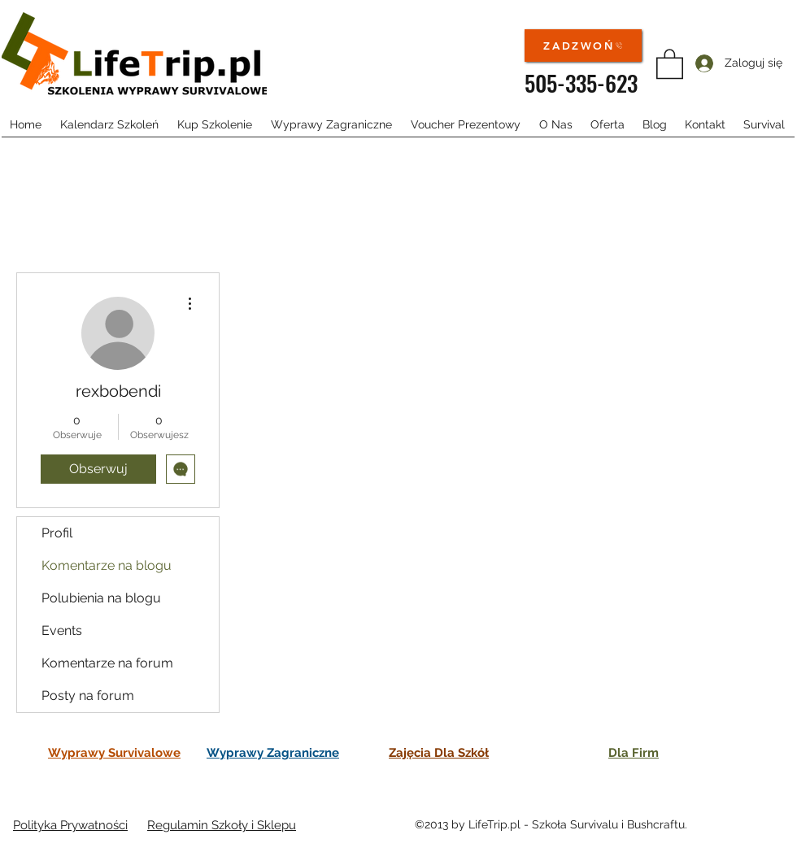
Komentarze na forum (107, 663)
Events (61, 630)
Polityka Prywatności (70, 825)
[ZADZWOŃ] (583, 45)
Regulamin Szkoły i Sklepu (221, 825)
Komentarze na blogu (106, 565)
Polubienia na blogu (101, 598)
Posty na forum (87, 695)
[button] (669, 63)
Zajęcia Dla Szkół (439, 753)
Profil (56, 533)
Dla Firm (633, 753)
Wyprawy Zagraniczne (273, 753)
